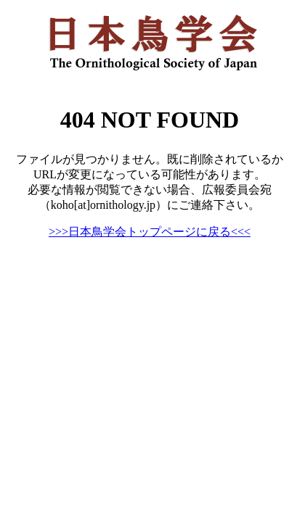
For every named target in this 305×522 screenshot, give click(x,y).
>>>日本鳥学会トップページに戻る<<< (150, 231)
